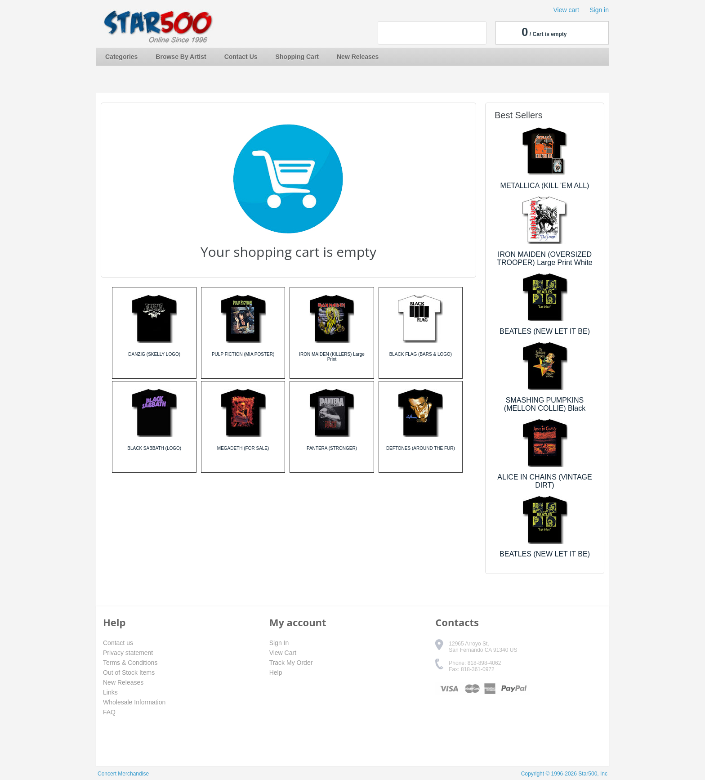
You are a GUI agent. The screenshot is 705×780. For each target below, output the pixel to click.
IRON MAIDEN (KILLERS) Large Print (332, 357)
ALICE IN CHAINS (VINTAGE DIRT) (544, 481)
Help (275, 672)
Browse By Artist (181, 56)
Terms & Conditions (130, 662)
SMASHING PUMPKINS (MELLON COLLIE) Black (544, 404)
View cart (566, 9)
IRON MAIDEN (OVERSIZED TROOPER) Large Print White (545, 258)
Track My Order (291, 662)
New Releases (358, 56)
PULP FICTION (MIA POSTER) (243, 354)
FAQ (109, 712)
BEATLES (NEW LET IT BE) (545, 331)
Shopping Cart (297, 56)
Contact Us (241, 56)
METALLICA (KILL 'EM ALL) (544, 185)
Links (110, 692)
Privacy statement (128, 652)
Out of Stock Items (129, 672)
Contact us (118, 642)
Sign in (599, 9)
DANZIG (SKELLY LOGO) (154, 354)
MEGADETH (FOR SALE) (243, 448)
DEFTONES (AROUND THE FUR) (420, 448)
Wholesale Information (134, 702)
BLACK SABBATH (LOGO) (154, 448)
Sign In (279, 642)
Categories (121, 56)
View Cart (282, 652)
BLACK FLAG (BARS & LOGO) (420, 354)
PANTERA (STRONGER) (332, 448)
